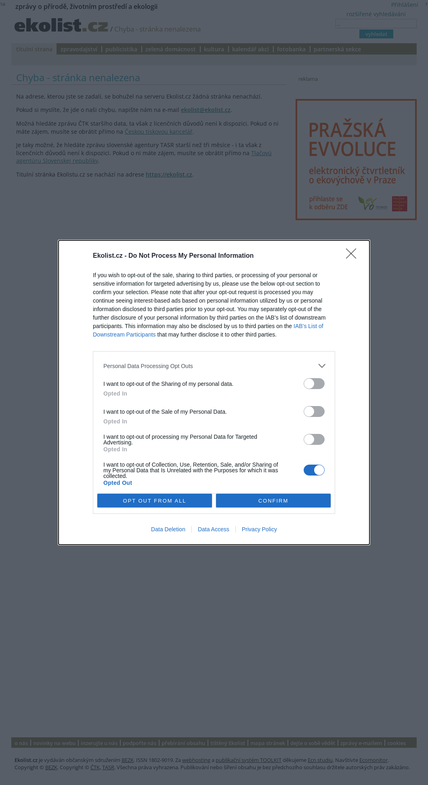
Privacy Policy (259, 529)
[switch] (314, 383)
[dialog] (214, 392)
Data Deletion (168, 529)
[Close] (353, 256)
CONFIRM (273, 501)
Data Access (213, 529)
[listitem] (214, 366)
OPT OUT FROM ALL (154, 501)
